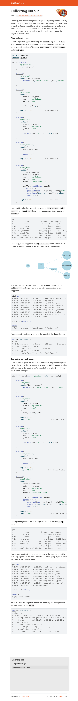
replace (26, 81)
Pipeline (22, 376)
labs (29, 195)
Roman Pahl (25, 696)
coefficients (37, 186)
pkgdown (60, 696)
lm (24, 133)
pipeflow (15, 2)
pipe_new (22, 62)
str (13, 339)
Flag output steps (19, 663)
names (14, 326)
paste (28, 133)
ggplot (26, 188)
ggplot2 (23, 58)
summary (26, 154)
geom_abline (32, 193)
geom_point (31, 191)
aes (38, 191)
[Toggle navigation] (64, 3)
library (15, 55)
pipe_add (19, 74)
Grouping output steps (21, 667)
